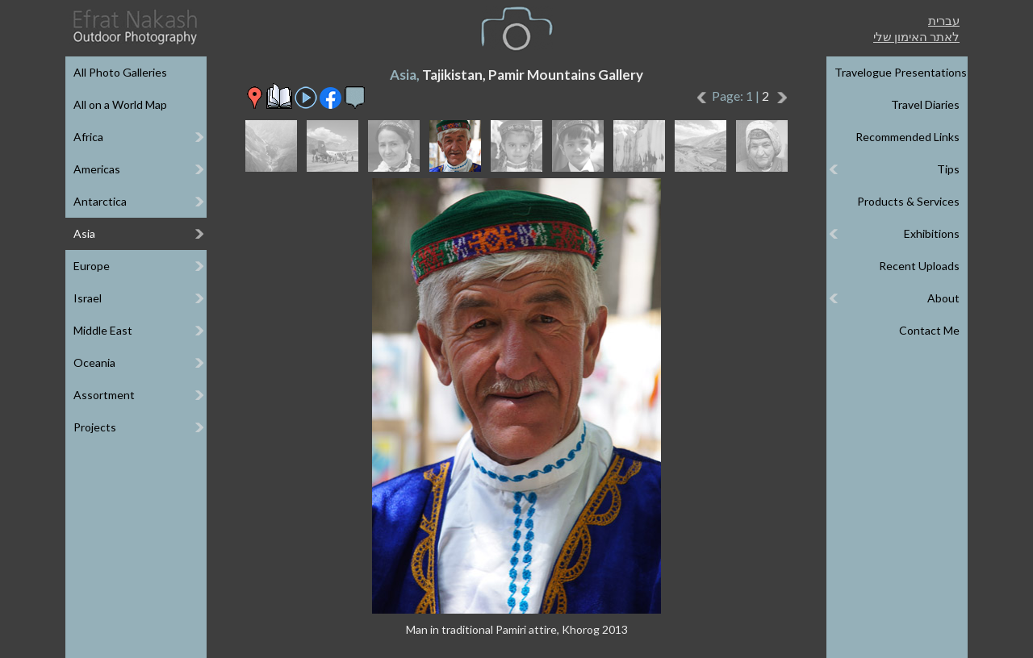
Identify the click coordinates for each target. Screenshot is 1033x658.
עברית (944, 20)
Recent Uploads (919, 266)
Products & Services (908, 201)
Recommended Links (907, 137)
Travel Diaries (925, 104)
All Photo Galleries (120, 72)
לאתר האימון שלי (916, 36)
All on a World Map (120, 104)
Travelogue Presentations (900, 72)
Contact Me (929, 330)
